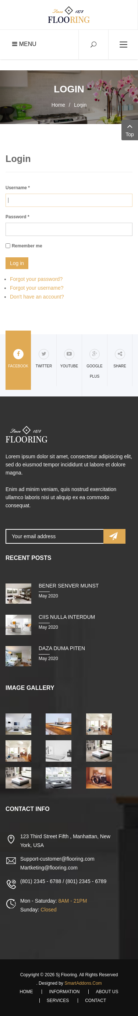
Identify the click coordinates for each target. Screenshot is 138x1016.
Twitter (44, 358)
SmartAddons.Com (83, 983)
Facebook (18, 358)
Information (64, 991)
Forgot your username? (37, 288)
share (119, 358)
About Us (107, 991)
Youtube (69, 358)
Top (129, 129)
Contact (95, 1000)
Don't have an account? (37, 297)
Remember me (27, 245)
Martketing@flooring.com (49, 868)
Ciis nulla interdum (67, 617)
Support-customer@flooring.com (57, 859)
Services (58, 1000)
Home (58, 105)
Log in (17, 263)
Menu (24, 44)
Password (17, 216)
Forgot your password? (36, 279)
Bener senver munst (69, 586)
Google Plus (94, 363)
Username (18, 187)
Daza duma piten (62, 648)
